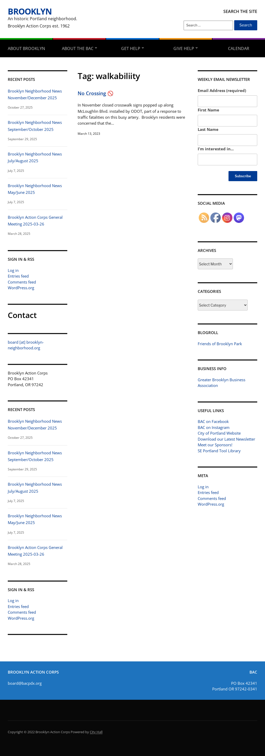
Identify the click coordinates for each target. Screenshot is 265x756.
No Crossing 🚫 (95, 93)
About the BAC (77, 48)
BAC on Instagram (214, 427)
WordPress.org (21, 287)
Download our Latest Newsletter (226, 439)
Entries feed (18, 276)
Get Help (130, 48)
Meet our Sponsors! (215, 444)
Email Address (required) (222, 90)
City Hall (96, 732)
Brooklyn (30, 11)
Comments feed (22, 282)
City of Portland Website (219, 433)
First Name (208, 109)
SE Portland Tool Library (219, 450)
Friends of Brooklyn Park (220, 343)
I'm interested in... (216, 148)
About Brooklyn (26, 48)
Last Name (208, 129)
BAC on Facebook (213, 421)
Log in (13, 270)
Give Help (183, 48)
